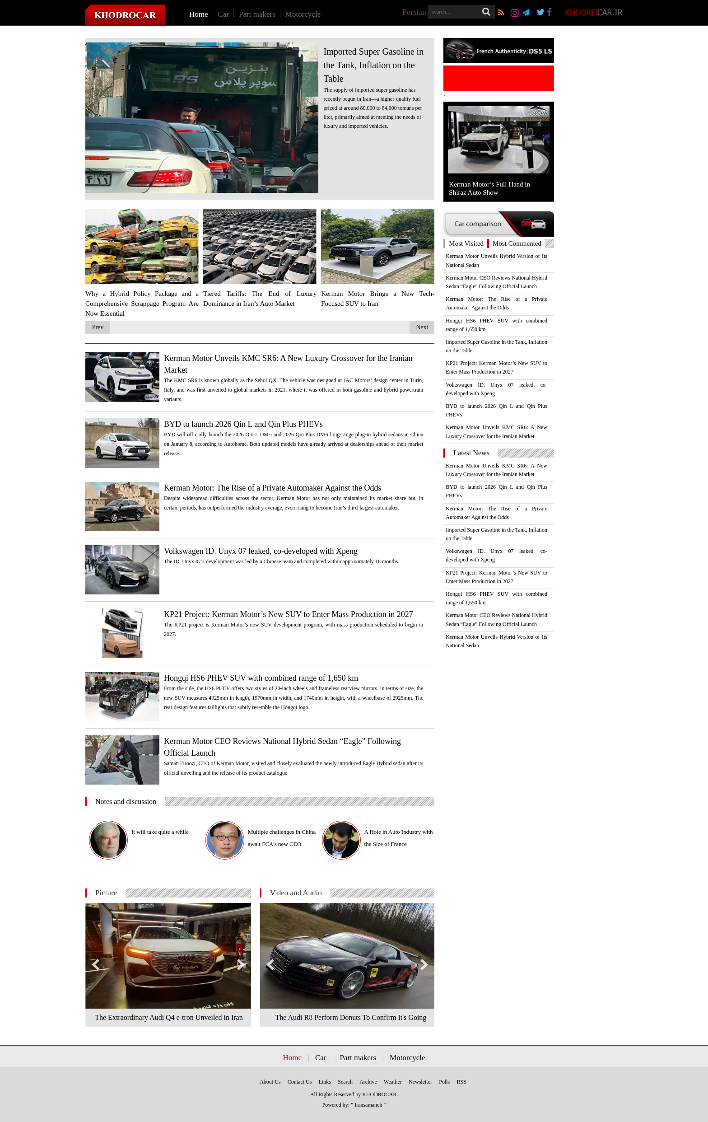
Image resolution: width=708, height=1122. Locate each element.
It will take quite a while (160, 831)
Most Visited (466, 243)
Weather (393, 1082)
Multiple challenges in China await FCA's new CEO (282, 837)
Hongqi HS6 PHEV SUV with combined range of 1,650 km (261, 678)
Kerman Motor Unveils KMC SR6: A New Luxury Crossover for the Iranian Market (288, 364)
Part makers (257, 14)
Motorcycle (303, 14)
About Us (270, 1082)
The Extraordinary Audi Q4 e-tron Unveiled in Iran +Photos (168, 1020)
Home (198, 14)
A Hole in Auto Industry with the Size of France (398, 837)
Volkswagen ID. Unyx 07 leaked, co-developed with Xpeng (261, 551)
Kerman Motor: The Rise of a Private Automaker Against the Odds (273, 487)
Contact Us (300, 1082)
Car (223, 14)
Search (345, 1082)
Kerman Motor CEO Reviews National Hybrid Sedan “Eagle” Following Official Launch (282, 747)
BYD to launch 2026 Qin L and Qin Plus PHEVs (243, 424)
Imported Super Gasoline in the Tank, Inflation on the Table (374, 65)
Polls (444, 1082)
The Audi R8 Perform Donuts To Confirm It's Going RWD (351, 1020)
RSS (461, 1082)
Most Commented (517, 243)
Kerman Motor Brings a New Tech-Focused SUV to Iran (377, 298)
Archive (368, 1082)
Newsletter (420, 1082)
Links (325, 1082)
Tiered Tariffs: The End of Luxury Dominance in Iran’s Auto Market (260, 298)
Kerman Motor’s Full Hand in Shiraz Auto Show (489, 188)
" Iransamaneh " (368, 1105)
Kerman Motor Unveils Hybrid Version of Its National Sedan (496, 260)
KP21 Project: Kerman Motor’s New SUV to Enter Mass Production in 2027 (288, 614)
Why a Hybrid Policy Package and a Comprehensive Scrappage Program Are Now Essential (142, 303)
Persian (414, 12)
